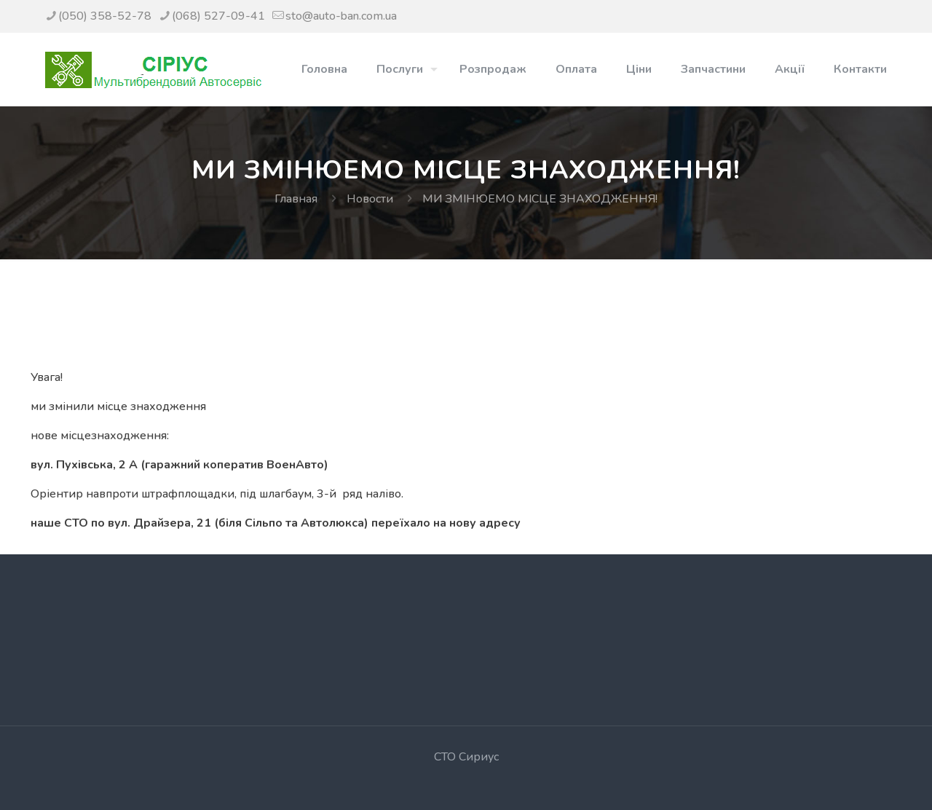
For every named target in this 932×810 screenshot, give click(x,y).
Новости (370, 199)
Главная (296, 199)
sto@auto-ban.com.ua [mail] (341, 16)
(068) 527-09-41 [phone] (218, 16)
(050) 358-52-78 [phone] (104, 16)
